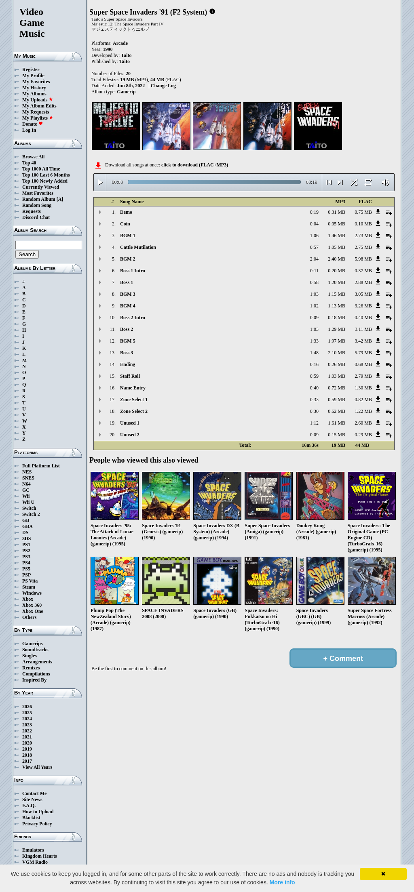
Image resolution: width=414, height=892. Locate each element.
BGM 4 (127, 306)
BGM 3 (127, 294)
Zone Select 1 (134, 399)
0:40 (314, 388)
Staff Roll (130, 376)
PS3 (26, 557)
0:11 (314, 270)
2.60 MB (363, 423)
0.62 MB (336, 411)
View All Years (37, 767)
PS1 (26, 544)
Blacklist (31, 817)
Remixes (31, 668)
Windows (32, 593)
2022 (27, 731)
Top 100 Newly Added (45, 181)
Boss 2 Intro (132, 317)
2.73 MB (363, 235)
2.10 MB (336, 353)
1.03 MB (336, 376)
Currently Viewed (40, 187)
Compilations (36, 674)
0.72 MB (336, 388)
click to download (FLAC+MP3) (194, 165)
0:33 (314, 399)
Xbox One (32, 611)
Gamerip (126, 92)
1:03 (314, 294)
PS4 (26, 563)
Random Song (36, 205)
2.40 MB (336, 259)
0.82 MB (363, 399)
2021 (27, 737)
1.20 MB (336, 282)
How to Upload (37, 811)
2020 (27, 743)
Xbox (27, 599)
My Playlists (37, 118)
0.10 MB (363, 224)
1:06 (314, 235)
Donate (32, 124)
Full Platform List (41, 466)
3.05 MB (363, 294)
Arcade (120, 43)
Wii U (28, 502)
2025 (27, 712)
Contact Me (34, 793)
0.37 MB (363, 270)
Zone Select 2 (134, 411)
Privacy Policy (37, 824)
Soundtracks (35, 649)
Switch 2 (31, 514)
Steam (28, 587)
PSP (26, 575)
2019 (27, 749)
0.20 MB (336, 270)
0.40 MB (363, 317)
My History (34, 87)
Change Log (163, 85)
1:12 (314, 423)
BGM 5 (127, 341)
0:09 (314, 317)
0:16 (314, 364)
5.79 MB (363, 353)
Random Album (38, 199)
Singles (29, 655)
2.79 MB (363, 376)
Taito (126, 55)
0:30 (314, 411)
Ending (127, 364)
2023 (27, 725)
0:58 (314, 282)
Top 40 (29, 163)
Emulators (33, 850)
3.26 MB (363, 306)
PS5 (26, 569)
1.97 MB (336, 341)
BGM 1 (127, 235)
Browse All (33, 157)
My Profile (33, 75)
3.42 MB (363, 341)
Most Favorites (37, 193)
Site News (32, 799)
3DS (26, 538)
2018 (27, 755)
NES (27, 472)
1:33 (314, 341)
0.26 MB (336, 364)
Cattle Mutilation (138, 247)
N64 (26, 484)
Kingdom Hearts (39, 856)
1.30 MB (363, 388)
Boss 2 (126, 329)
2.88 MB (363, 282)
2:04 (314, 259)
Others (29, 617)
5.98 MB (363, 259)
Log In (29, 130)
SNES (28, 478)
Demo (126, 212)
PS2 (26, 550)
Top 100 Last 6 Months (46, 175)
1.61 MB (336, 423)
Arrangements (37, 662)
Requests (31, 211)
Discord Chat (36, 217)
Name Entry (133, 388)
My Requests (35, 112)
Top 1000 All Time (41, 169)
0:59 (314, 376)
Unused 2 (129, 435)
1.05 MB (336, 247)
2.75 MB (363, 247)
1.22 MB (363, 411)
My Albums (34, 94)
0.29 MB (363, 435)
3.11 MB (363, 329)
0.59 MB (336, 399)
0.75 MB (363, 212)
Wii (26, 496)
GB (25, 520)
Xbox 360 (32, 605)
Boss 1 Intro (132, 270)
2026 (27, 706)
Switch (29, 508)
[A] (60, 199)
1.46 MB (336, 235)
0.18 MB (336, 317)
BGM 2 (127, 259)
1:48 (314, 353)
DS (25, 532)
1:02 (314, 306)
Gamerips (32, 643)
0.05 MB (336, 224)
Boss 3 (126, 353)
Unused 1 (129, 423)
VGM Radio (35, 862)
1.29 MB (336, 329)
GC (26, 490)
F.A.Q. (29, 805)
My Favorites (36, 81)
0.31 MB (336, 212)
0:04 (314, 224)
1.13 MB (336, 306)
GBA (27, 526)
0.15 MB (336, 435)
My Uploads (37, 100)
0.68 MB (363, 364)
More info (282, 882)
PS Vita (30, 581)
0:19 (314, 212)
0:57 (314, 247)
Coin (125, 224)
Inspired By (34, 680)
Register (31, 69)
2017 (27, 761)
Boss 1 (126, 282)
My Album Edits (39, 106)
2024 (27, 719)
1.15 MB (336, 294)
